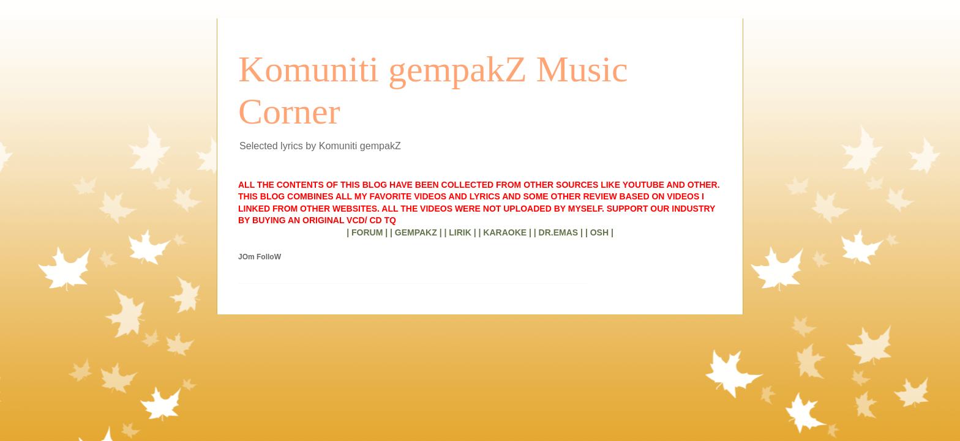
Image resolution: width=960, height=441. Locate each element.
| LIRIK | (460, 232)
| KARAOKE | (505, 232)
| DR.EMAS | (558, 232)
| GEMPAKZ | (416, 232)
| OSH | (599, 232)
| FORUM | (367, 232)
